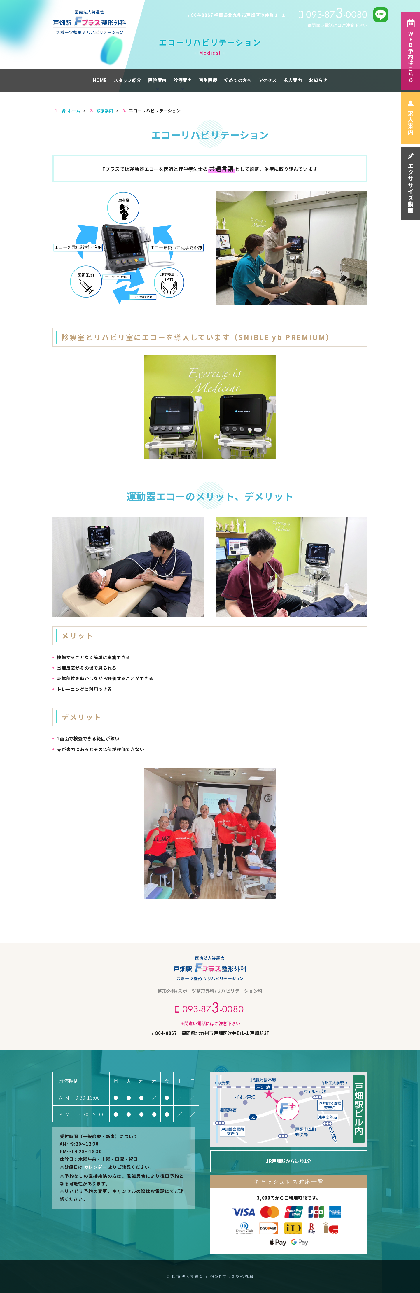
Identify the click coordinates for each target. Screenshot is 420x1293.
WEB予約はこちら (411, 51)
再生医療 (208, 80)
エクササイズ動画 (410, 183)
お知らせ (318, 80)
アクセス (268, 80)
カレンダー (95, 1167)
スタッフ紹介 (127, 80)
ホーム (70, 110)
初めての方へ (238, 80)
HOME (100, 80)
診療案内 (183, 80)
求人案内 (410, 118)
